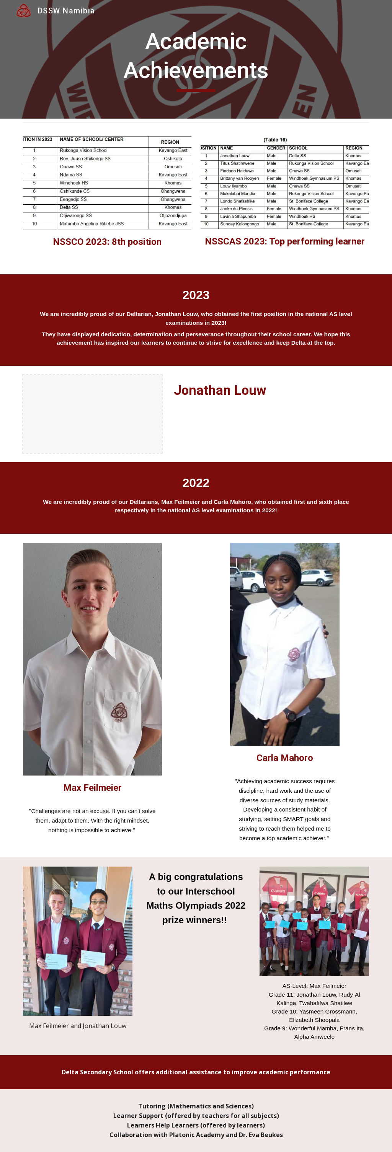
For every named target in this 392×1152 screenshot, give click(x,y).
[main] (196, 59)
